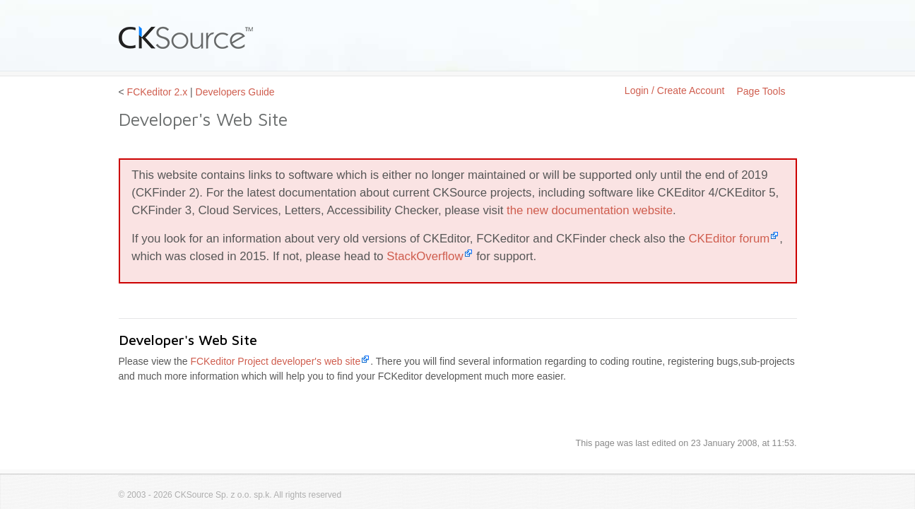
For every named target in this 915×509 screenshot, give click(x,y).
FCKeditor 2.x (157, 92)
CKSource (186, 37)
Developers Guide (235, 92)
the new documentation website (590, 210)
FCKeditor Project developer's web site (275, 361)
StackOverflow (424, 256)
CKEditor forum (728, 238)
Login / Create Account (675, 90)
